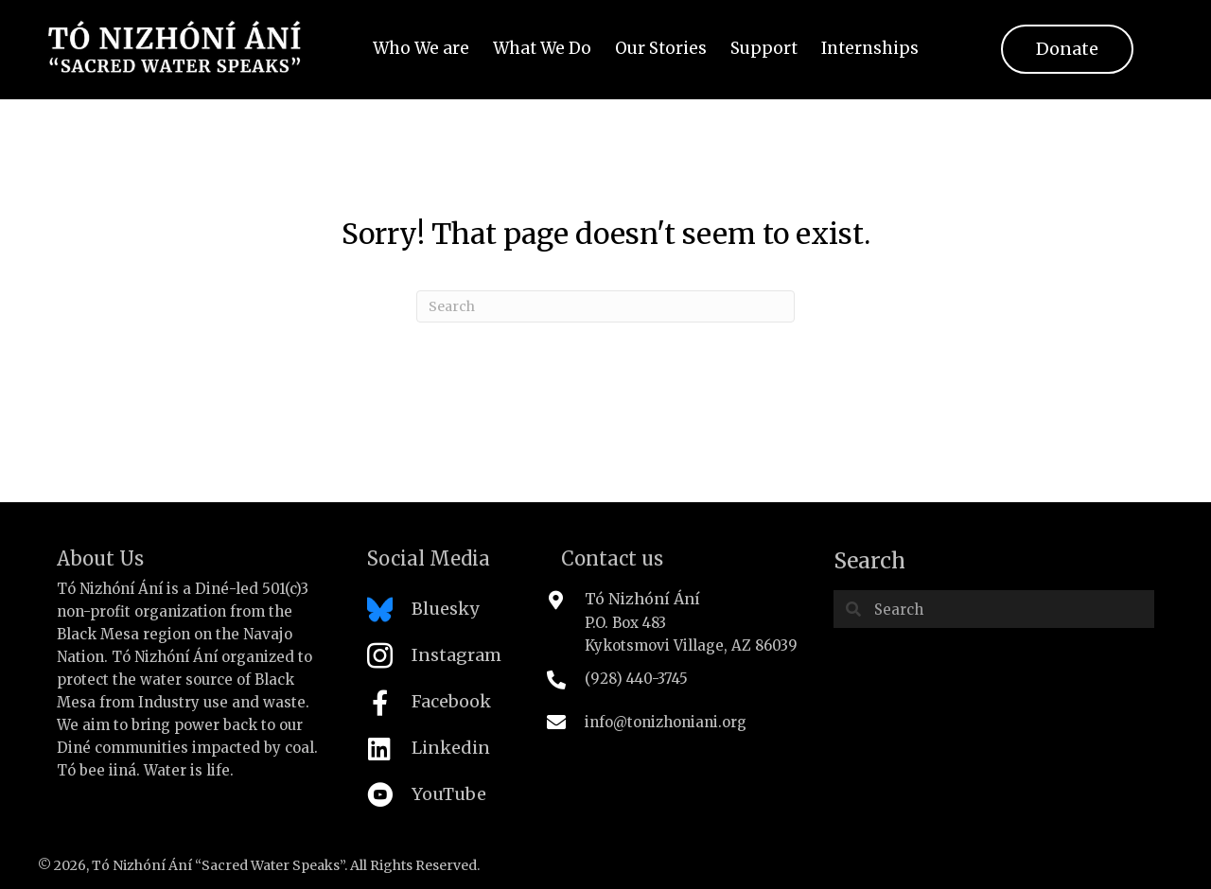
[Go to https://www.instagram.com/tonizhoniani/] (445, 660)
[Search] (605, 306)
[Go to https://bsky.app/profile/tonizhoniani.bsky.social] (445, 614)
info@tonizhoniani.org (665, 722)
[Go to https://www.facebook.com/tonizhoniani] (445, 706)
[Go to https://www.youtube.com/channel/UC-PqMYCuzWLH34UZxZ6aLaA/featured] (445, 799)
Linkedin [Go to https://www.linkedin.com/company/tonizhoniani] (451, 747)
